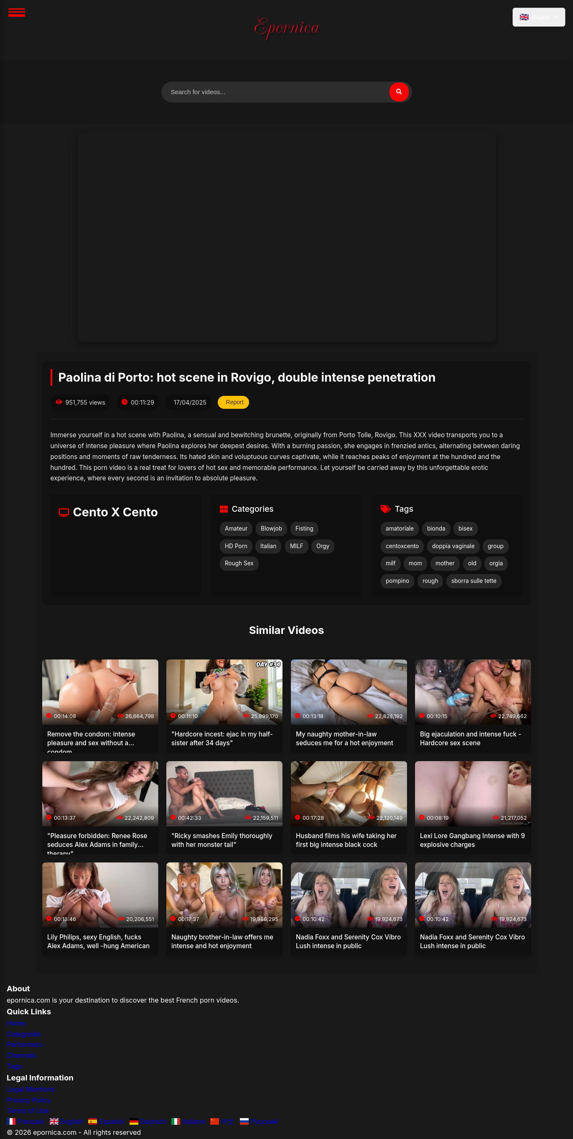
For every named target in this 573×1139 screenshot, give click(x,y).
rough (430, 582)
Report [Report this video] (235, 403)
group (496, 547)
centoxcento (402, 547)
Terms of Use (28, 1112)
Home (16, 1024)
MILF (296, 547)
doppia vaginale (453, 547)
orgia (496, 564)
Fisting (304, 529)
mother (445, 564)
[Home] (287, 30)
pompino (397, 582)
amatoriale (400, 529)
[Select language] (538, 18)
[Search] (399, 92)
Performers (24, 1046)
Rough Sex (239, 564)
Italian (268, 547)
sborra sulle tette (474, 582)
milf (391, 564)
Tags (14, 1067)
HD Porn (236, 547)
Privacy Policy (29, 1101)
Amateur (236, 529)
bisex (465, 529)
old (472, 564)
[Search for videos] (286, 92)
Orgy (322, 547)
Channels (21, 1056)
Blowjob (271, 529)
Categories (24, 1035)
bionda (436, 529)
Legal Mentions (31, 1090)
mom (415, 564)
